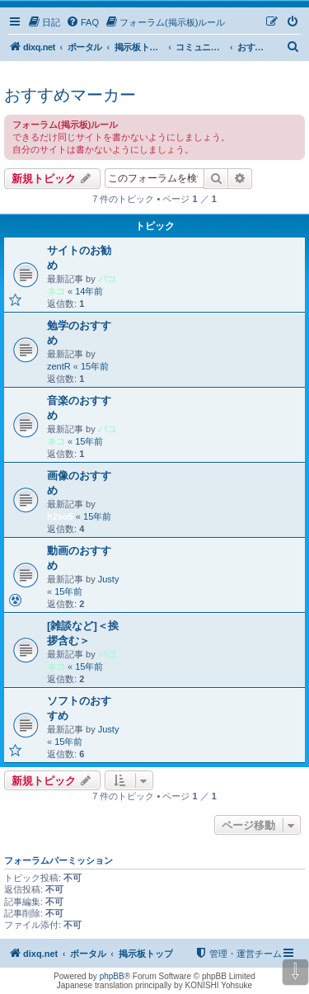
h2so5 (60, 516)
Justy (108, 579)
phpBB (112, 976)
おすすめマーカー (70, 95)
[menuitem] (43, 22)
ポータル (85, 47)
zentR (59, 366)
